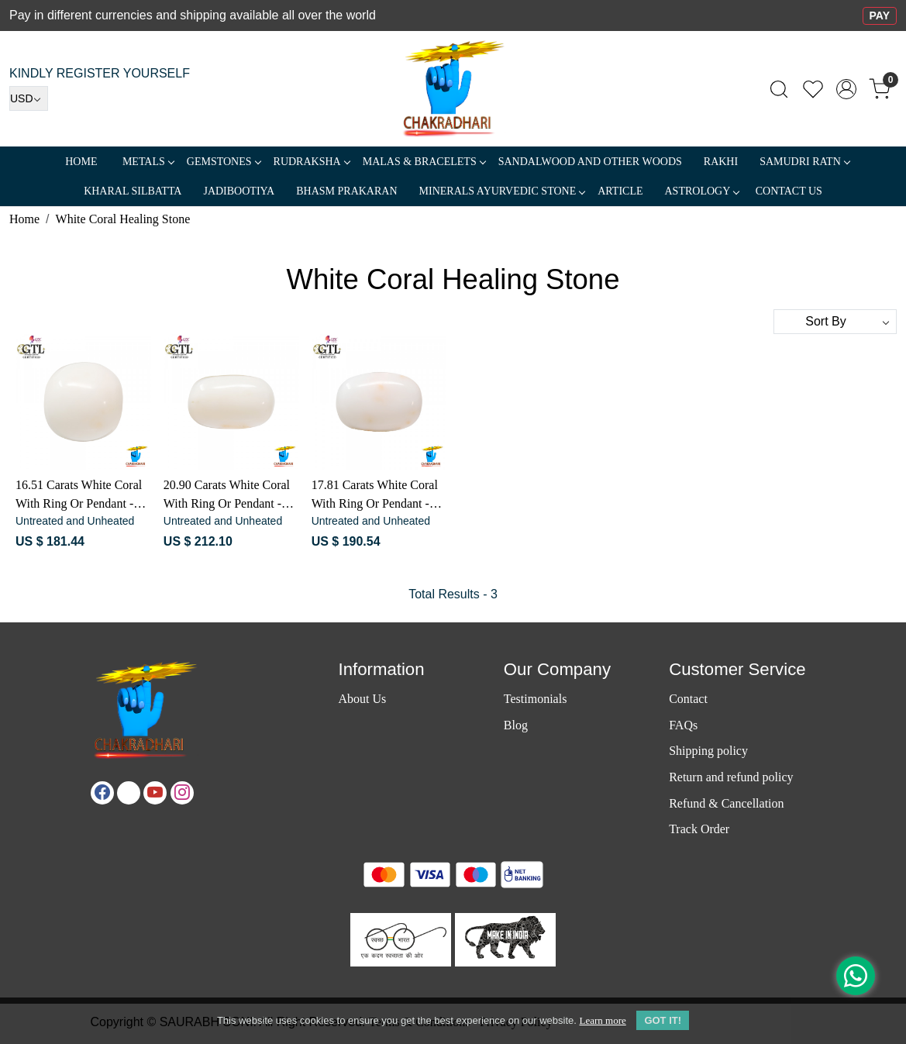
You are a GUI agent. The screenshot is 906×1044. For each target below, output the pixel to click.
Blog (516, 725)
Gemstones (223, 161)
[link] (779, 89)
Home (81, 161)
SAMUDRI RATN (804, 161)
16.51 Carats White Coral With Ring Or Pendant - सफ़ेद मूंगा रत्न (79, 495)
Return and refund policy (731, 777)
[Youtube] (155, 793)
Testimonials (535, 698)
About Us (362, 698)
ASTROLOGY (701, 191)
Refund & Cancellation (726, 803)
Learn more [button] (602, 1020)
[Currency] (28, 98)
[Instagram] (182, 793)
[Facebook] (102, 793)
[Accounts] (846, 89)
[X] (128, 793)
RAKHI (721, 161)
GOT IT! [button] (662, 1020)
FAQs (683, 725)
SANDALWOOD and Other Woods (590, 161)
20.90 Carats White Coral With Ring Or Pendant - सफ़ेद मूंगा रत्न (227, 495)
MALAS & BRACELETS (424, 161)
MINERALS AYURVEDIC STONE (502, 191)
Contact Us (789, 191)
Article (620, 191)
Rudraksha (312, 161)
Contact (688, 698)
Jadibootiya (238, 191)
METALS (148, 161)
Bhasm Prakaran (346, 191)
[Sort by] (835, 321)
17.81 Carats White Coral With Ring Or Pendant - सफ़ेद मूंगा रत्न (375, 495)
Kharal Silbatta (132, 191)
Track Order (699, 829)
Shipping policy (708, 750)
